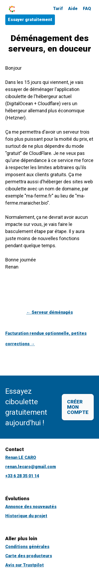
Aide (73, 8)
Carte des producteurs (28, 555)
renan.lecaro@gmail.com (30, 466)
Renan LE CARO (20, 457)
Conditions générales (27, 546)
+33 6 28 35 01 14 (22, 475)
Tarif (58, 8)
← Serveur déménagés (49, 312)
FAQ (87, 8)
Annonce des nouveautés (30, 506)
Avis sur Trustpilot (24, 565)
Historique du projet (26, 515)
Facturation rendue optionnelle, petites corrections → (46, 338)
